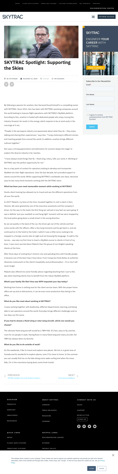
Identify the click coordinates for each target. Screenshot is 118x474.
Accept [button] (91, 468)
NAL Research (85, 3)
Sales (79, 405)
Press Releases (49, 410)
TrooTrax (96, 3)
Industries (12, 415)
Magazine (46, 416)
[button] (93, 17)
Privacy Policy (49, 448)
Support (81, 410)
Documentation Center (102, 8)
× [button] (113, 455)
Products (11, 404)
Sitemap (46, 443)
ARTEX (17, 3)
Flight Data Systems (30, 3)
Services (11, 410)
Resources (12, 421)
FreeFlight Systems (49, 3)
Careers (46, 405)
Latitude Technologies (68, 3)
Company (46, 421)
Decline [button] (101, 468)
